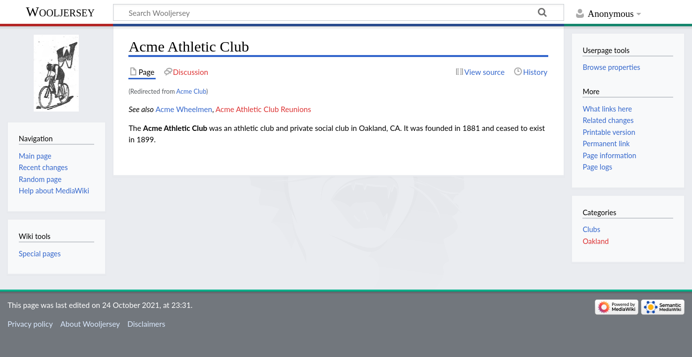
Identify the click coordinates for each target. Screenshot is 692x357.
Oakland (595, 241)
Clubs (591, 229)
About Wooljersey (90, 323)
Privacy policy (30, 323)
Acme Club (191, 91)
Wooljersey (60, 11)
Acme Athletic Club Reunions (263, 109)
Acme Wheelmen (184, 109)
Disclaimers (146, 323)
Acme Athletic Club (175, 127)
